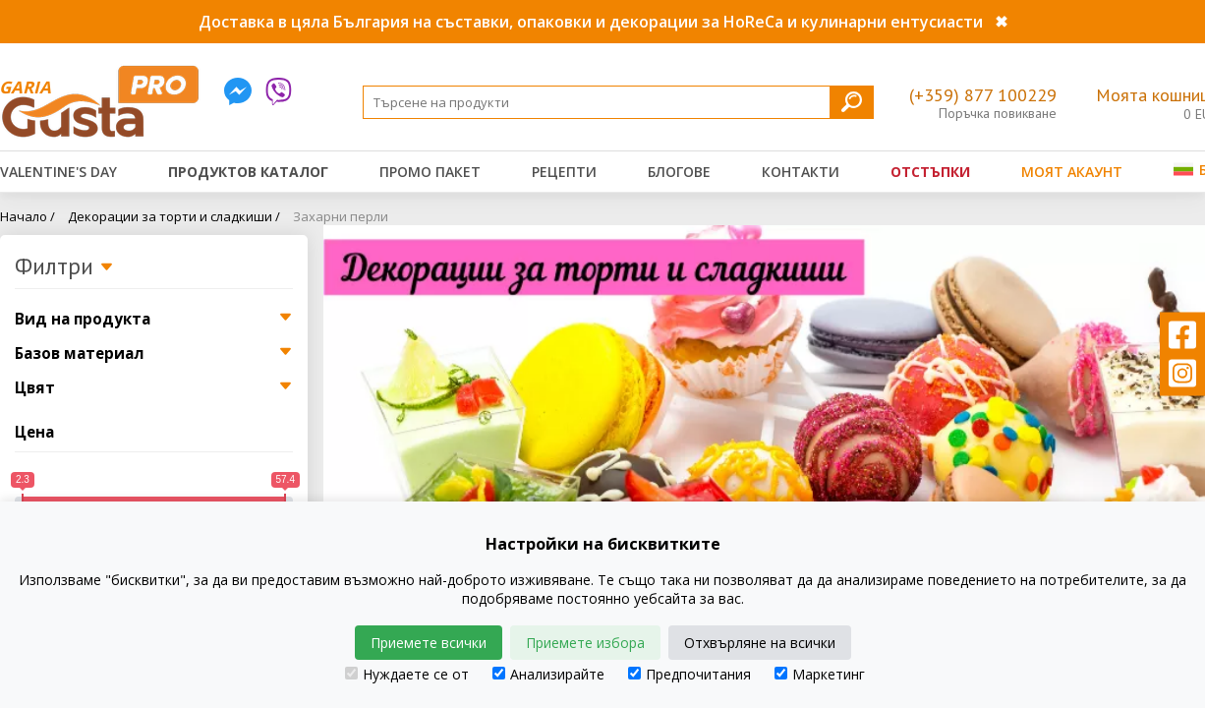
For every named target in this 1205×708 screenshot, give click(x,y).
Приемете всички (429, 642)
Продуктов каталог (248, 171)
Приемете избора (585, 642)
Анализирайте (548, 674)
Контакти (800, 171)
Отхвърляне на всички (759, 642)
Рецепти (564, 171)
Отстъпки (930, 171)
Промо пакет (430, 171)
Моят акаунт (1071, 171)
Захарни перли (340, 216)
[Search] (618, 102)
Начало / (27, 216)
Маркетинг (820, 674)
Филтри (64, 267)
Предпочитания (689, 674)
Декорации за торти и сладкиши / (174, 216)
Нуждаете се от (407, 674)
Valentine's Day (58, 171)
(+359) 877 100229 (983, 95)
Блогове (679, 171)
